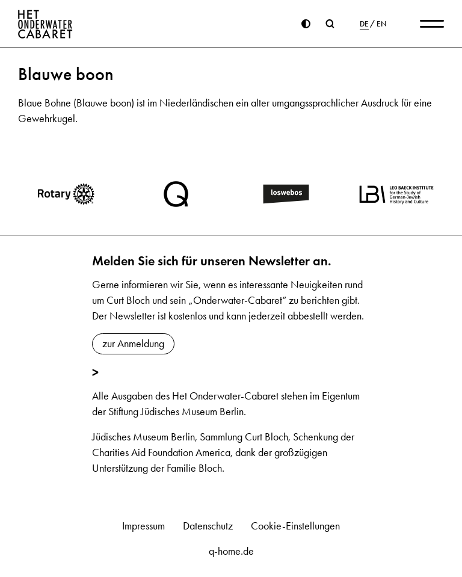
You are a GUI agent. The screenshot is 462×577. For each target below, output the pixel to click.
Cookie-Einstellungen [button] (295, 525)
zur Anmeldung (133, 343)
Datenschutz (208, 525)
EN (382, 24)
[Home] (45, 24)
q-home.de (231, 551)
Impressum (143, 525)
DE (364, 24)
